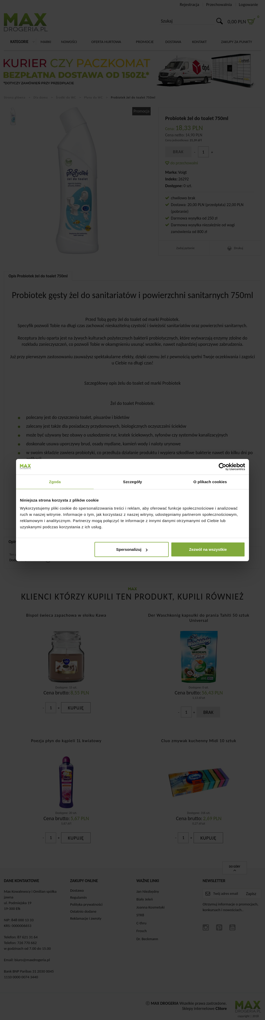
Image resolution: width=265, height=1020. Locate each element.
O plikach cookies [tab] (210, 481)
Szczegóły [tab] (132, 481)
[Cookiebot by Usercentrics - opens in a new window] (222, 466)
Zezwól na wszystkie (208, 549)
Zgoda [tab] (55, 481)
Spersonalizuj (132, 549)
